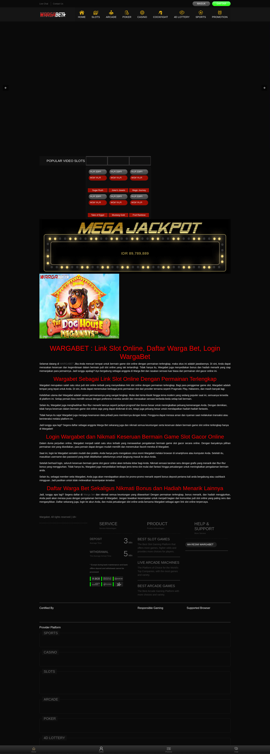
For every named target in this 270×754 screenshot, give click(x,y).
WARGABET (67, 364)
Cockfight (159, 16)
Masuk (201, 3)
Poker (125, 16)
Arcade (109, 16)
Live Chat (43, 4)
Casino (141, 16)
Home (80, 16)
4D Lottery (181, 16)
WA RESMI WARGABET (200, 544)
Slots (94, 16)
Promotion (220, 16)
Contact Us (58, 4)
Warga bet (89, 494)
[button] (6, 88)
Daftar (221, 3)
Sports (200, 16)
